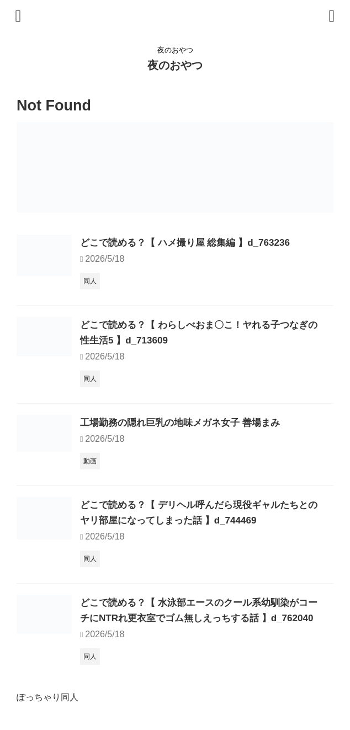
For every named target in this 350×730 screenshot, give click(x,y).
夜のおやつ (175, 65)
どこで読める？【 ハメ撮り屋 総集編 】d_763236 (191, 242)
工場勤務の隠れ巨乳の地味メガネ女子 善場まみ (185, 422)
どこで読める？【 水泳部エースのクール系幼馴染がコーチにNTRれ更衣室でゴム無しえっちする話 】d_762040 (200, 618)
